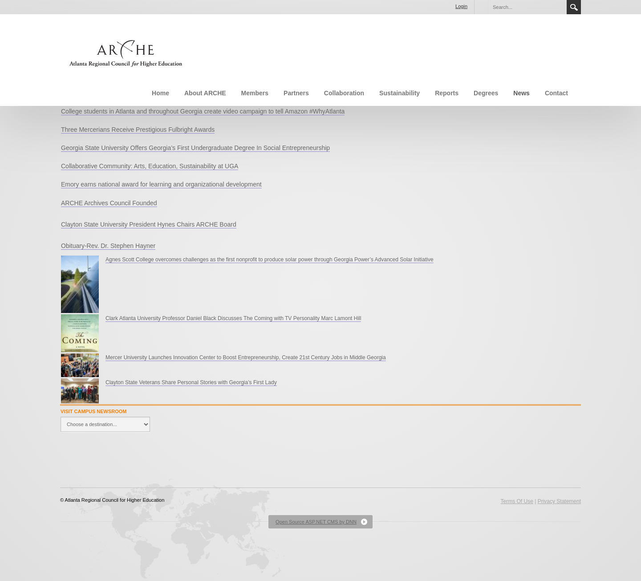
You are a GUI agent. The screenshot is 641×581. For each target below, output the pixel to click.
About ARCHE (205, 93)
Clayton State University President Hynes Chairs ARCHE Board (148, 224)
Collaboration (344, 93)
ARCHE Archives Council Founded (109, 203)
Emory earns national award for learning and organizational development (161, 184)
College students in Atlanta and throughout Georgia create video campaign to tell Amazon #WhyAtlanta (203, 111)
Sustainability (399, 93)
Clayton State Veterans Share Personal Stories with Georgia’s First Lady (191, 382)
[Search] (527, 7)
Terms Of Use (516, 501)
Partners (296, 93)
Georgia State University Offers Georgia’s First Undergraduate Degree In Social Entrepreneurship (195, 147)
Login (461, 6)
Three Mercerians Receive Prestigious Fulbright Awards (138, 129)
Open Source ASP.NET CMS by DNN (316, 521)
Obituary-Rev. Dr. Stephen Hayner (108, 245)
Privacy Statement (559, 501)
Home (160, 93)
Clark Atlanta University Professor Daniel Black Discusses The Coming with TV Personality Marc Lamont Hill (233, 318)
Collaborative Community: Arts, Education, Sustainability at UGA (149, 166)
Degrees (486, 93)
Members (254, 93)
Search (574, 7)
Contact (556, 93)
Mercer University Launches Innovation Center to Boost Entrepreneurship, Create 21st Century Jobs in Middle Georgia (245, 357)
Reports (446, 93)
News (521, 93)
